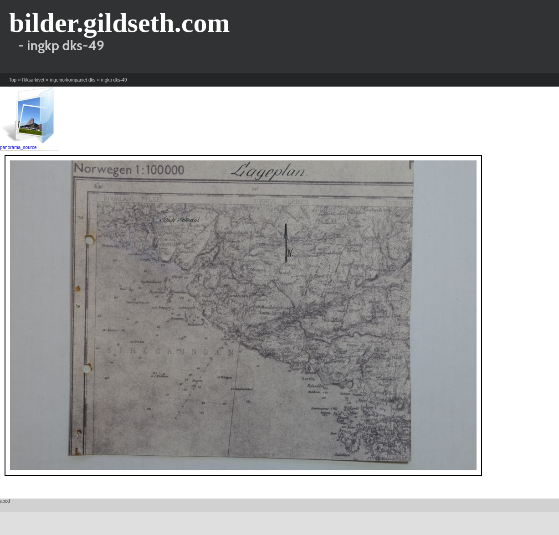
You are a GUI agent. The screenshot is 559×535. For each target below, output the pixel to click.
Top (12, 79)
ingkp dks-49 (114, 79)
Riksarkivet (33, 79)
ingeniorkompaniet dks (73, 79)
